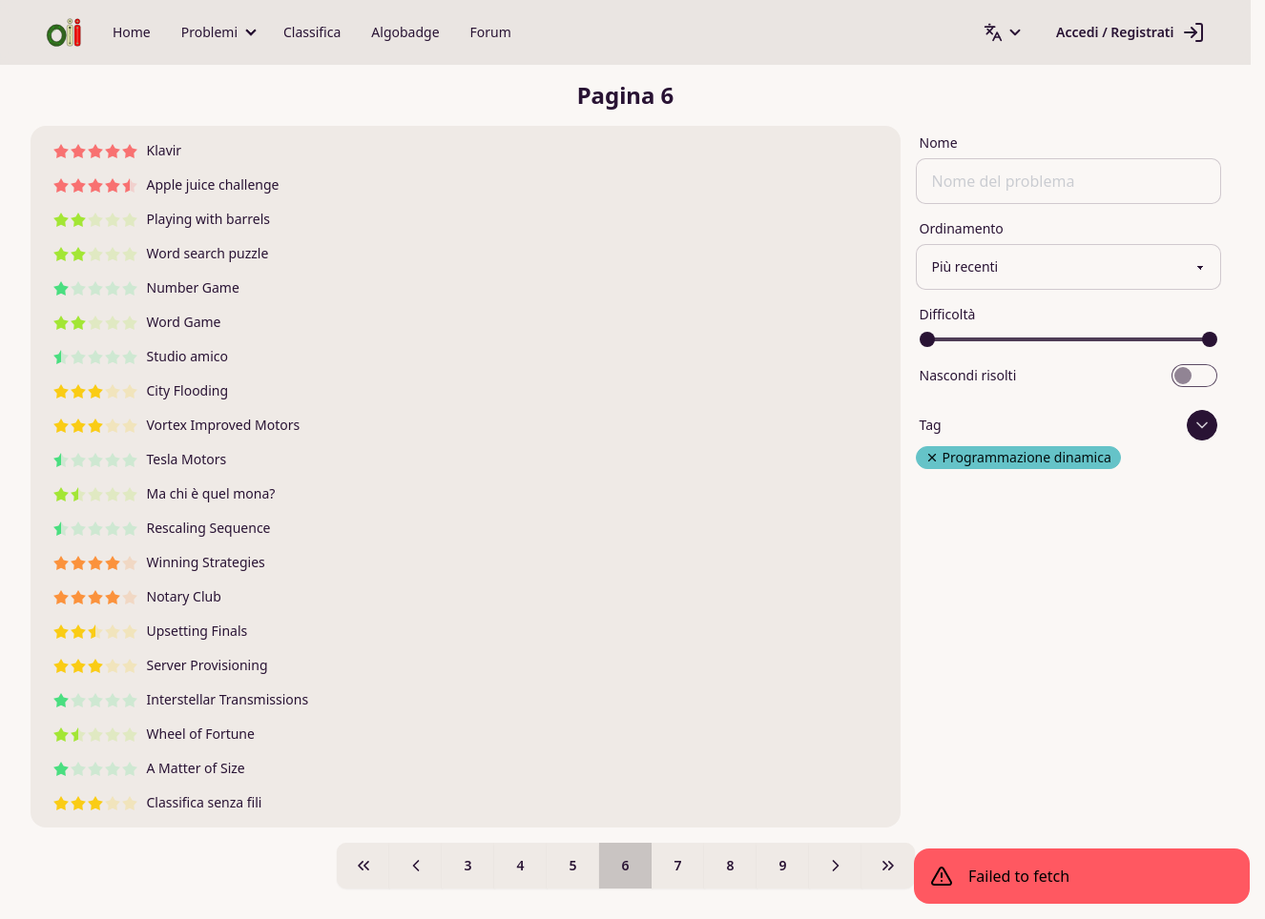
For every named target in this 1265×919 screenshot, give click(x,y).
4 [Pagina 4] (520, 865)
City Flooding (141, 390)
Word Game (137, 322)
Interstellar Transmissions (181, 699)
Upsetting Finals (150, 631)
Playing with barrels (162, 219)
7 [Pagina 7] (677, 865)
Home (132, 32)
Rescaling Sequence (162, 528)
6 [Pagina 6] (625, 865)
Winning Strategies (159, 562)
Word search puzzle (161, 253)
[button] (217, 32)
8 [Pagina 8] (730, 865)
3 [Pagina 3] (467, 865)
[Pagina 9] (888, 865)
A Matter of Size (149, 768)
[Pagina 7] (835, 865)
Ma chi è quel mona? (164, 493)
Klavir (117, 150)
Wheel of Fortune (154, 734)
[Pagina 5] (416, 865)
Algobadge (405, 32)
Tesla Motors (140, 459)
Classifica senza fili (157, 802)
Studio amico (140, 356)
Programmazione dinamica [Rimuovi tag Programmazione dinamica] (1018, 457)
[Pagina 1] (363, 865)
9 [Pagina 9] (782, 865)
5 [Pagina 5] (572, 865)
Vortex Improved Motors (177, 425)
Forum (490, 32)
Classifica (312, 32)
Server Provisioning (160, 665)
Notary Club (137, 596)
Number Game (146, 287)
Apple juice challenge (166, 184)
